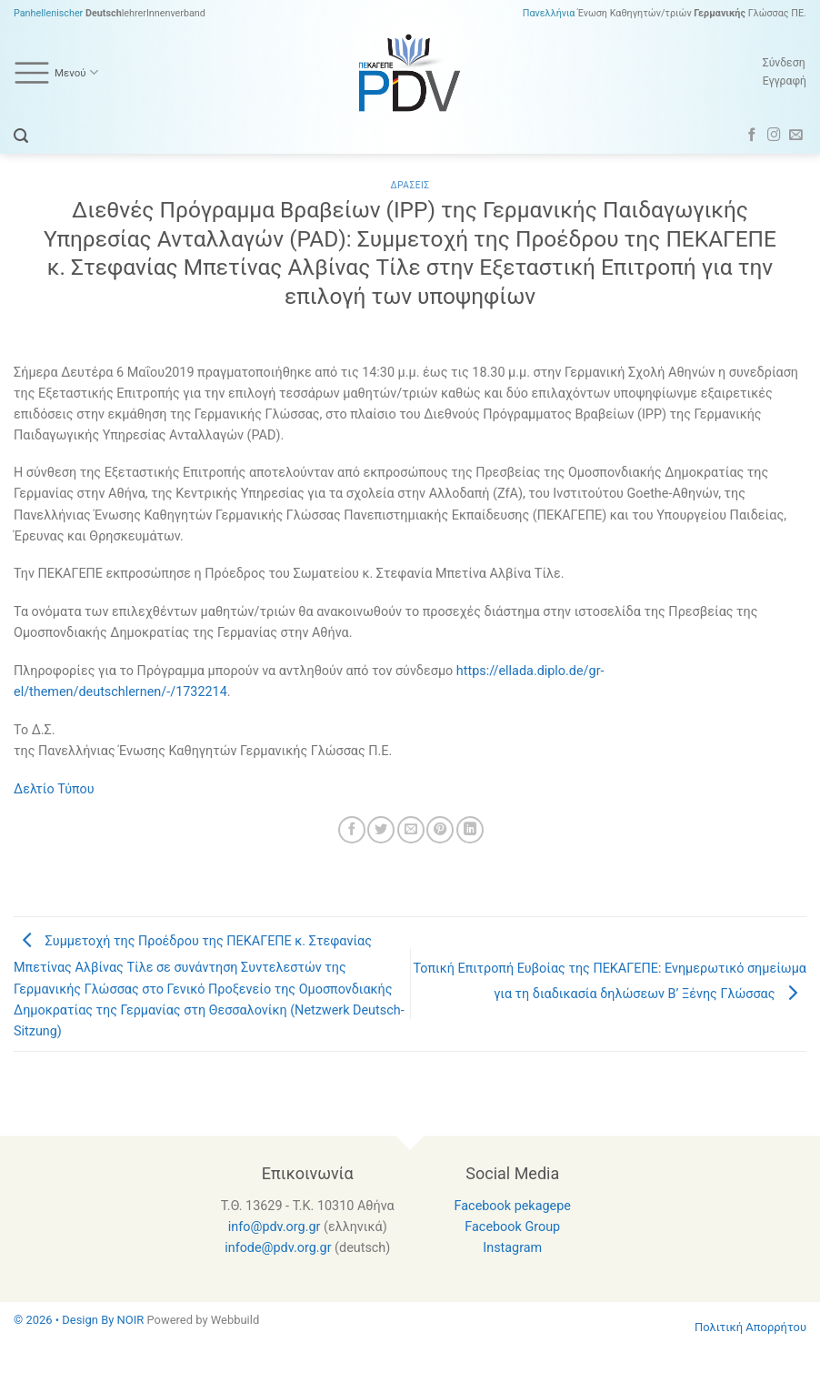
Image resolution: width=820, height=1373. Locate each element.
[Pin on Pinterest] (440, 829)
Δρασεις (410, 185)
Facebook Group (512, 1227)
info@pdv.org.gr (274, 1227)
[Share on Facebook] (351, 829)
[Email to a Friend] (411, 829)
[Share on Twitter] (381, 829)
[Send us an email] (796, 135)
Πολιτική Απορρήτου (750, 1327)
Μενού (56, 73)
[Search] (21, 136)
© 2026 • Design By (65, 1320)
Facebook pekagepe (513, 1206)
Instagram (512, 1248)
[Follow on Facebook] (752, 135)
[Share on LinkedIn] (470, 829)
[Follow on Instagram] (774, 135)
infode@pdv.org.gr (278, 1248)
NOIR (131, 1320)
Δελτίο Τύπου (54, 789)
